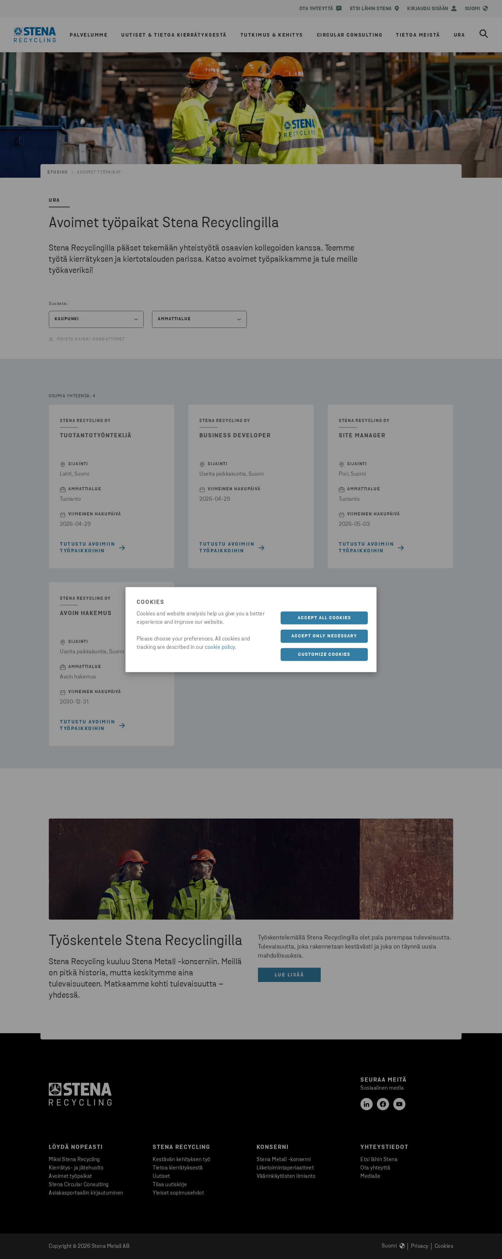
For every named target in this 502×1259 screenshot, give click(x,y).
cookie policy (220, 647)
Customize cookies (324, 654)
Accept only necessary (324, 636)
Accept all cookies (324, 617)
